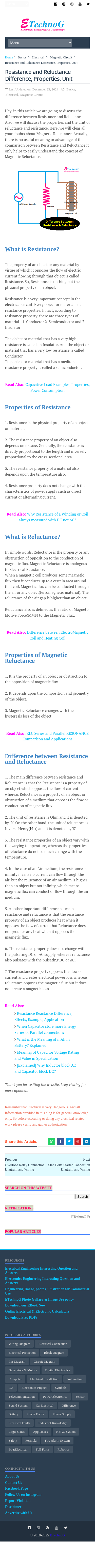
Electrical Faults (19, 1423)
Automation (75, 1379)
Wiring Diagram (19, 1344)
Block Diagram (54, 1353)
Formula (30, 1441)
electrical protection (22, 1353)
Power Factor (35, 1414)
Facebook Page (16, 1489)
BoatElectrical (18, 1450)
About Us (12, 1477)
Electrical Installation (44, 1379)
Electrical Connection (53, 1344)
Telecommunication (22, 1397)
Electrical (38, 58)
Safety (13, 1441)
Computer (15, 1379)
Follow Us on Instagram (23, 1495)
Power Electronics (55, 1397)
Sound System (18, 1406)
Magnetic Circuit (61, 58)
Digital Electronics (57, 1371)
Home (9, 58)
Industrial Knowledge (53, 1423)
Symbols (61, 1388)
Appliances (40, 1432)
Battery (13, 1414)
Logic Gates (17, 1432)
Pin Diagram (17, 1362)
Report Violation (17, 1501)
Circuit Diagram (44, 1362)
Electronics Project (34, 1388)
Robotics (63, 1450)
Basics (22, 58)
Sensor (79, 1397)
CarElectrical (44, 1406)
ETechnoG (57, 1536)
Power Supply (62, 1414)
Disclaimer (13, 1507)
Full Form (42, 1450)
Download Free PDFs (21, 1318)
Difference (68, 1406)
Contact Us (13, 1483)
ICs (11, 1388)
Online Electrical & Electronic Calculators (37, 1312)
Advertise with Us (18, 1513)
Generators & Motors (23, 1371)
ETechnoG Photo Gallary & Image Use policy (39, 1300)
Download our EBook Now (25, 1306)
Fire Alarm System (57, 1441)
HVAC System (66, 1432)
